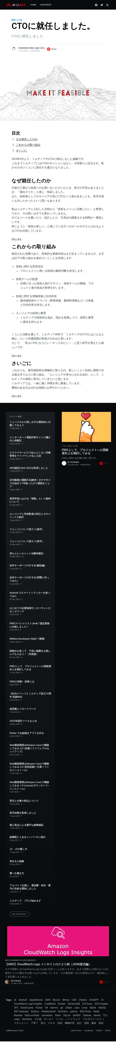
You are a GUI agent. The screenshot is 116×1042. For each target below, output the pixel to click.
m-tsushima (73, 463)
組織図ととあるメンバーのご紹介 (28, 837)
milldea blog (11, 1031)
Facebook (88, 1031)
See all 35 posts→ (20, 914)
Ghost (107, 1031)
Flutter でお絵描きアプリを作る (27, 733)
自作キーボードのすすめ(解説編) (27, 565)
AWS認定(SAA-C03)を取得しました (29, 468)
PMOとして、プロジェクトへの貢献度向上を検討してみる (30, 668)
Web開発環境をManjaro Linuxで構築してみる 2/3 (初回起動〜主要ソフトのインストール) (29, 767)
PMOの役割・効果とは (22, 681)
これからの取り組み (28, 144)
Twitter (99, 1031)
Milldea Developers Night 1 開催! (27, 638)
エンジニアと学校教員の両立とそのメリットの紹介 (30, 516)
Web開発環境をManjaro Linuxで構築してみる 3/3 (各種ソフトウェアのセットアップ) (29, 748)
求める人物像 (17, 861)
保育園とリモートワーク (23, 708)
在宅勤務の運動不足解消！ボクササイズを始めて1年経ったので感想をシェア (30, 483)
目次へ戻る (16, 239)
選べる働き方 (17, 873)
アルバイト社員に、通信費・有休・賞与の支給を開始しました (30, 887)
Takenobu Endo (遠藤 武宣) (31, 48)
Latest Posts (75, 1031)
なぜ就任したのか (27, 139)
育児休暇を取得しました (23, 812)
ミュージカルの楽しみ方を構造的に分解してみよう (30, 424)
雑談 (14, 20)
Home (33, 5)
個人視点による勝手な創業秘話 (26, 825)
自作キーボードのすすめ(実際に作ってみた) (29, 579)
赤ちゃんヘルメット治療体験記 (26, 553)
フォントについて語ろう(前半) (26, 541)
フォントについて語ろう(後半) (26, 529)
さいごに (21, 150)
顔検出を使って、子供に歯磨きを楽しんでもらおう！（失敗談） (30, 653)
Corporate (45, 5)
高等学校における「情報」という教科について (30, 500)
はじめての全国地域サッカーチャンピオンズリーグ (30, 610)
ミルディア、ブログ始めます (25, 900)
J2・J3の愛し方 (18, 849)
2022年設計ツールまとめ (23, 721)
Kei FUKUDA (16, 981)
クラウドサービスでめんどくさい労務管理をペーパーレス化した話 (30, 454)
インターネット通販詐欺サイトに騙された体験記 (30, 439)
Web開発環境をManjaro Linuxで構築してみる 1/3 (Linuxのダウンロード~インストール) (29, 785)
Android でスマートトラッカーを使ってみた (30, 594)
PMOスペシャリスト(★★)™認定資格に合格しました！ (30, 625)
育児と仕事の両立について (24, 800)
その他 (19, 20)
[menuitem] (33, 5)
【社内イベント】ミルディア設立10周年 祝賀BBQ (30, 695)
